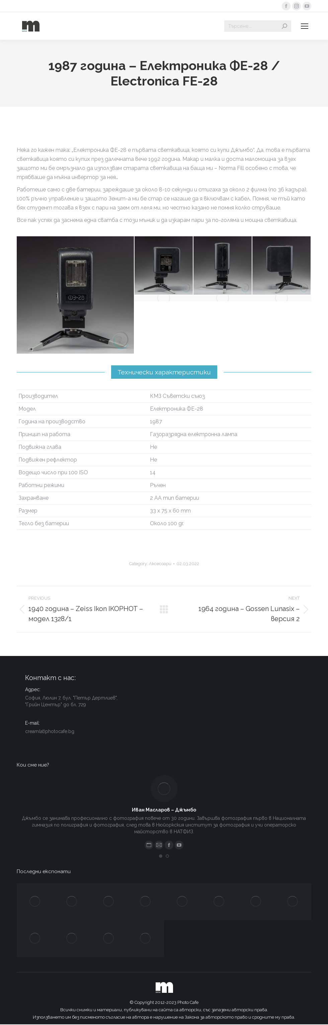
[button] (160, 856)
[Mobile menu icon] (304, 26)
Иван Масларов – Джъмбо (164, 809)
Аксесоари (160, 563)
